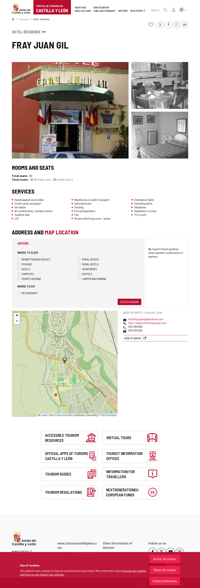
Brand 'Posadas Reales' (33, 259)
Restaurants (27, 293)
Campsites (25, 274)
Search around (129, 302)
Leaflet (42, 415)
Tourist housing (29, 279)
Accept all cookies (164, 559)
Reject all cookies (165, 570)
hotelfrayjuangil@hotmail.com (145, 319)
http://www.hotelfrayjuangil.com (147, 323)
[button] (183, 9)
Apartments (87, 269)
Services (24, 19)
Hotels (23, 269)
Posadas (24, 264)
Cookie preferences (165, 581)
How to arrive (133, 338)
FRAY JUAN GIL (41, 19)
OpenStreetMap (65, 415)
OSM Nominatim (108, 415)
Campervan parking (92, 279)
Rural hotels (88, 264)
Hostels (85, 274)
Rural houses (88, 259)
